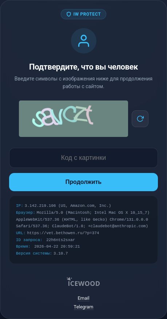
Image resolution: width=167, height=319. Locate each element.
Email (83, 298)
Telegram (84, 307)
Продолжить (83, 182)
